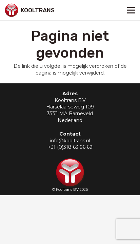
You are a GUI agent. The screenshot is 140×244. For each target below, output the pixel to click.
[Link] (11, 10)
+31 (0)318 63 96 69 (70, 147)
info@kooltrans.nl (70, 141)
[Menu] (131, 10)
